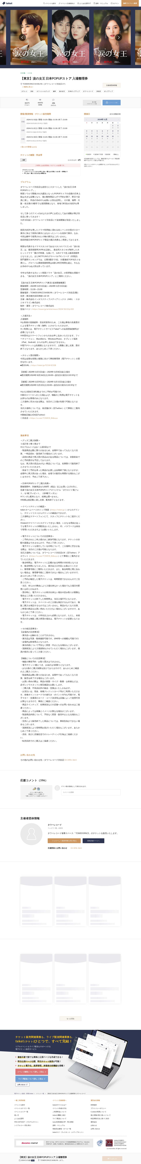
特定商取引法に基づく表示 (100, 1118)
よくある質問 (19, 1118)
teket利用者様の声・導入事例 (63, 1122)
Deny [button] (114, 1153)
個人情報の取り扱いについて (101, 1115)
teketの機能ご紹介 (59, 1115)
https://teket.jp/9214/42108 (43, 365)
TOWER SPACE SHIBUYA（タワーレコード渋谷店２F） (59, 1160)
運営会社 (94, 1122)
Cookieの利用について (98, 1112)
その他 (22, 73)
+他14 (33, 1160)
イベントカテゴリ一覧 (22, 1108)
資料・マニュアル (59, 1125)
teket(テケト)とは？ (60, 1105)
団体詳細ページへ (93, 841)
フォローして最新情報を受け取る (64, 841)
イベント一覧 (40, 1093)
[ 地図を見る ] (28, 87)
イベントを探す (19, 1105)
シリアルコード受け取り (22, 1125)
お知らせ (94, 1125)
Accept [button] (125, 1153)
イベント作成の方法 (59, 1108)
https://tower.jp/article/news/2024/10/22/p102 (53, 309)
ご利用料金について (59, 1112)
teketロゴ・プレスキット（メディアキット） (68, 1132)
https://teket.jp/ (58, 509)
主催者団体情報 (111, 85)
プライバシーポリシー (98, 1108)
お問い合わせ (95, 1129)
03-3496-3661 (70, 760)
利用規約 (94, 1105)
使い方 (16, 1115)
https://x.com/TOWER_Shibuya (44, 418)
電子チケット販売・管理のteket (23, 1093)
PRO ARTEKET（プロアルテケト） (26, 1122)
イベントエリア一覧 (21, 1112)
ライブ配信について (59, 1118)
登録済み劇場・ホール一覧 (62, 1129)
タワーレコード (55, 825)
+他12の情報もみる (28, 147)
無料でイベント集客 (130, 3)
